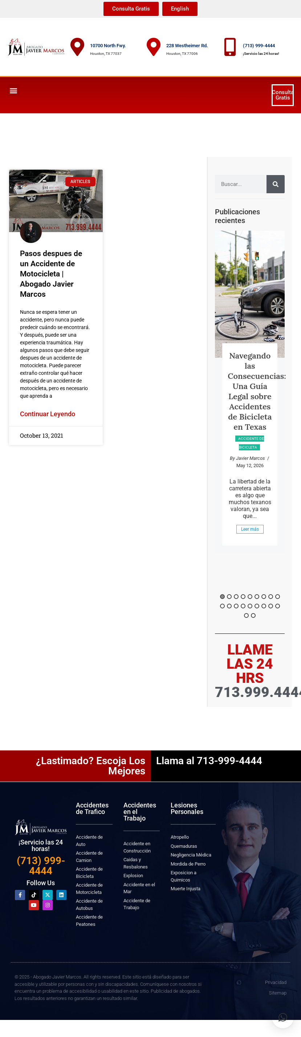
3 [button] (236, 596)
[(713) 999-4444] (230, 47)
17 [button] (270, 606)
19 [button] (246, 615)
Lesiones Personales (187, 808)
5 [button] (250, 596)
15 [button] (257, 606)
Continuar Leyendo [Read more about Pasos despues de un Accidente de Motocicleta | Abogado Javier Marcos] (47, 414)
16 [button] (263, 606)
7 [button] (263, 596)
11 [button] (229, 606)
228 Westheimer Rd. (187, 45)
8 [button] (270, 596)
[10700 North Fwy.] (77, 47)
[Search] (276, 184)
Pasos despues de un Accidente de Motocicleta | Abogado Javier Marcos (51, 274)
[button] (13, 90)
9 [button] (277, 596)
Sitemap (277, 993)
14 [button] (250, 606)
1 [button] (222, 596)
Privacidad (275, 982)
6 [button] (257, 596)
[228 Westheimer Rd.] (154, 47)
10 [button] (222, 606)
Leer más (250, 529)
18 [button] (277, 606)
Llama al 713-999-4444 (209, 761)
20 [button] (253, 615)
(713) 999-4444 (259, 45)
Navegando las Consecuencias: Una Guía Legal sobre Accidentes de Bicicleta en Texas (257, 391)
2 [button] (229, 596)
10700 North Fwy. (108, 45)
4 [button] (243, 596)
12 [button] (236, 606)
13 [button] (243, 606)
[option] (249, 392)
